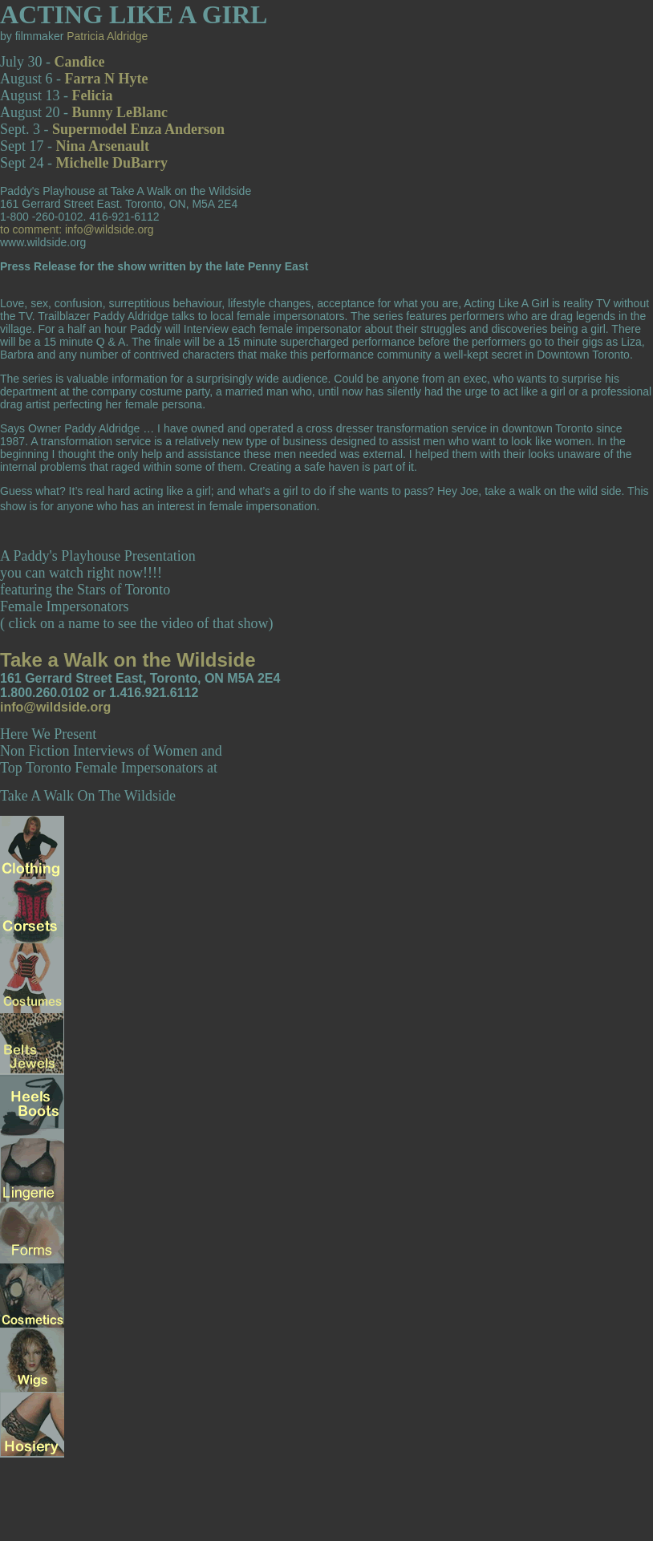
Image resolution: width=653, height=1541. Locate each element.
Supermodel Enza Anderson (138, 129)
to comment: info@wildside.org (77, 229)
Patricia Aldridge (107, 36)
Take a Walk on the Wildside (128, 660)
